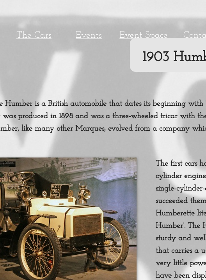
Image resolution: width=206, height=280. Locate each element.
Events (89, 35)
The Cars (34, 35)
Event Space (143, 35)
